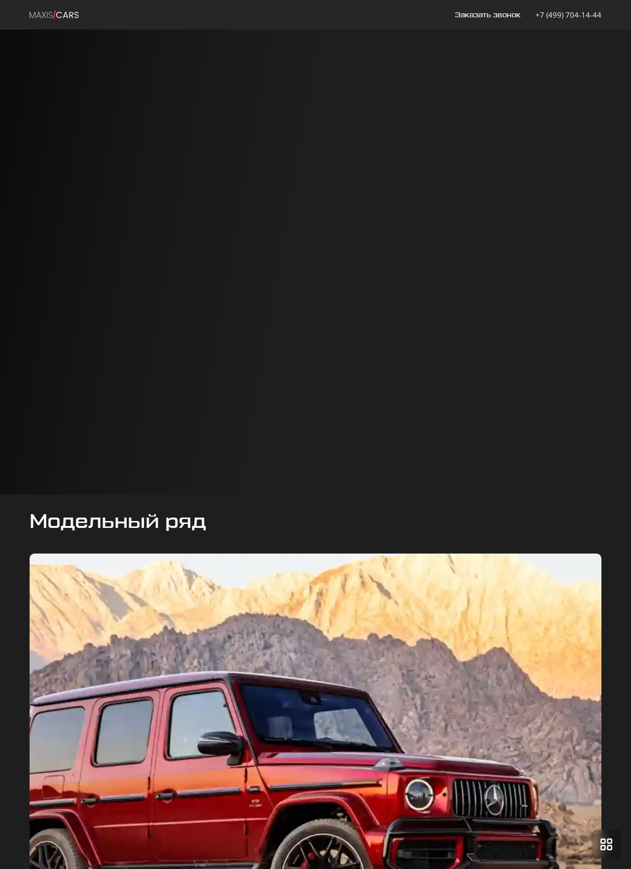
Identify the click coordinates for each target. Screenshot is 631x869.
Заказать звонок (488, 15)
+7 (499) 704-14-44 (568, 15)
